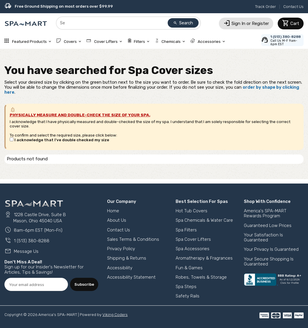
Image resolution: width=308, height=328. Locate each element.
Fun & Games (189, 267)
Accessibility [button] (119, 267)
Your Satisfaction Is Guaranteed (263, 237)
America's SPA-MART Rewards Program (265, 213)
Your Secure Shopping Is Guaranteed (269, 261)
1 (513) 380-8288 (26, 240)
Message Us (21, 251)
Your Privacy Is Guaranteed (271, 249)
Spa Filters (186, 230)
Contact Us (293, 6)
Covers (69, 41)
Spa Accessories (192, 248)
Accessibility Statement (131, 277)
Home (113, 210)
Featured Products (28, 41)
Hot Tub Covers (191, 210)
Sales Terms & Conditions (133, 239)
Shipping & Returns (126, 258)
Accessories (208, 41)
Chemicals (170, 41)
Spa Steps (186, 286)
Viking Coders (115, 314)
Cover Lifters (104, 41)
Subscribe (84, 284)
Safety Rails (187, 296)
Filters (139, 41)
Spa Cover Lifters (193, 239)
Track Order (265, 6)
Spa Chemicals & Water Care (204, 220)
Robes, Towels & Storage (201, 277)
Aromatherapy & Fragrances (204, 258)
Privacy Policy (121, 248)
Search (183, 23)
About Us (116, 220)
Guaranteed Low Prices (268, 225)
